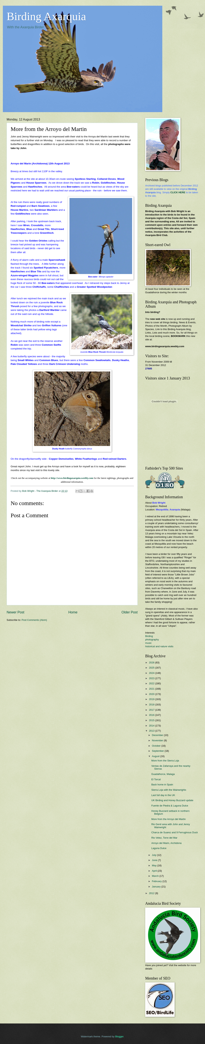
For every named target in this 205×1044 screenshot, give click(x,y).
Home (72, 612)
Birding (149, 636)
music (148, 643)
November (158, 740)
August (156, 756)
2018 (152, 704)
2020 (152, 694)
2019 (152, 699)
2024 (152, 673)
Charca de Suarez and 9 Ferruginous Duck (174, 832)
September (158, 750)
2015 (152, 720)
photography (152, 639)
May (154, 865)
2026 (152, 662)
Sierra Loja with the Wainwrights (168, 789)
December (158, 735)
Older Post (129, 612)
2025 (152, 667)
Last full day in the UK (163, 795)
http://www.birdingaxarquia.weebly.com (72, 478)
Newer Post (15, 612)
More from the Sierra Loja (165, 760)
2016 (152, 715)
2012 (152, 893)
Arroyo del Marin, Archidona (166, 843)
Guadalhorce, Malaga (163, 774)
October (156, 745)
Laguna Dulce (158, 848)
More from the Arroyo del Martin (168, 819)
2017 (152, 709)
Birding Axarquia (46, 16)
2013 (152, 730)
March (155, 875)
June (155, 860)
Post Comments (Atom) (34, 620)
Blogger (119, 1036)
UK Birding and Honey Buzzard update (172, 800)
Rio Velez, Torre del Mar (164, 837)
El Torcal (156, 779)
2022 (152, 683)
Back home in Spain (162, 784)
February (157, 881)
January (156, 886)
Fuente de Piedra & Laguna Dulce (169, 805)
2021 (152, 688)
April (154, 870)
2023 (152, 678)
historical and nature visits (159, 646)
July (154, 855)
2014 (152, 725)
